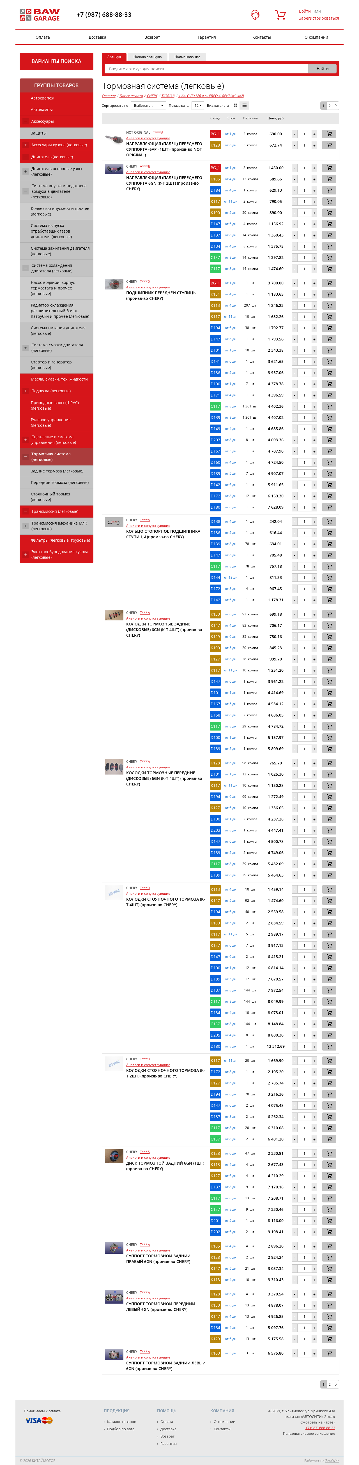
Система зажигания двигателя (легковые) (60, 250)
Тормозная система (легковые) (51, 456)
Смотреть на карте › (317, 1422)
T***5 (145, 1151)
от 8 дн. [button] (231, 235)
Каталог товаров (121, 1421)
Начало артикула (148, 56)
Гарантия (207, 37)
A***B (145, 166)
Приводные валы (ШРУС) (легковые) (55, 405)
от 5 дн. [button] (231, 212)
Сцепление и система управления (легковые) (53, 439)
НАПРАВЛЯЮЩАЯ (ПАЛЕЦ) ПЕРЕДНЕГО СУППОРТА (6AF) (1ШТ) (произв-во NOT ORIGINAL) (164, 149)
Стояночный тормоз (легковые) (50, 496)
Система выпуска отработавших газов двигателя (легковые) (51, 231)
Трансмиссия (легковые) (54, 511)
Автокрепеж (42, 98)
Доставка (97, 37)
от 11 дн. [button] (231, 201)
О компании (316, 37)
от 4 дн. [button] (231, 179)
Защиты (39, 133)
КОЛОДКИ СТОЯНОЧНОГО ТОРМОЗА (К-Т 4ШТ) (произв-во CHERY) (165, 901)
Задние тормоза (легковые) (57, 471)
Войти (305, 11)
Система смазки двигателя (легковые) (57, 347)
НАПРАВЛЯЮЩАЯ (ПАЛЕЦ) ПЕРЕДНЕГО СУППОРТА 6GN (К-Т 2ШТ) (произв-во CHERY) (164, 183)
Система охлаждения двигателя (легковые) (51, 268)
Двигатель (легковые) (52, 156)
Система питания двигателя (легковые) (58, 330)
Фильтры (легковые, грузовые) (60, 540)
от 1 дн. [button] (231, 134)
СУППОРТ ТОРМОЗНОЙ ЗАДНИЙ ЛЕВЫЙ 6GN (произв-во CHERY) (166, 1365)
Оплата (43, 37)
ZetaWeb (332, 1460)
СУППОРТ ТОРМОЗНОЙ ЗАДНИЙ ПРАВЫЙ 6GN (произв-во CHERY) (158, 1258)
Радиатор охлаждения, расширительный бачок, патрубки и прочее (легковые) (60, 310)
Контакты (261, 37)
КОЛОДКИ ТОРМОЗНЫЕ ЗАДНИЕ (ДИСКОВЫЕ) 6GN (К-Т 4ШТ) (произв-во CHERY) (164, 629)
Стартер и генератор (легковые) (51, 364)
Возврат (152, 37)
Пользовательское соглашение (309, 1433)
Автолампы (42, 109)
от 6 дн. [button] (231, 145)
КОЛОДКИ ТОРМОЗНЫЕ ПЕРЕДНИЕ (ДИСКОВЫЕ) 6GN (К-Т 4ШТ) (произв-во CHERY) (164, 778)
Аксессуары (42, 121)
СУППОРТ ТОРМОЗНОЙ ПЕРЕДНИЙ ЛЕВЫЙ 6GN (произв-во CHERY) (160, 1306)
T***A (145, 520)
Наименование (187, 56)
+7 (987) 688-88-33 (104, 15)
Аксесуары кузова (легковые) (59, 144)
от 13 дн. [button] (231, 577)
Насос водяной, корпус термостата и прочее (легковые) (53, 288)
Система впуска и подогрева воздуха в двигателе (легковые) (59, 191)
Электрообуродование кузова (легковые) (59, 554)
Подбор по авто (120, 1428)
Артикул (114, 56)
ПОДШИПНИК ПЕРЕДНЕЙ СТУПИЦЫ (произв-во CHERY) (161, 295)
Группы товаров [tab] (56, 85)
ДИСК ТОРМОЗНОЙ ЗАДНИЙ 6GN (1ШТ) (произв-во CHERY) (165, 1165)
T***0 (145, 281)
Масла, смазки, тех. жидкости (59, 379)
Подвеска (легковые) (51, 390)
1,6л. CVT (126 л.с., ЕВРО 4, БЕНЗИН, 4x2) (211, 95)
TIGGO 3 (167, 95)
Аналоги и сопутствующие (148, 138)
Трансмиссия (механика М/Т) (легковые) (59, 525)
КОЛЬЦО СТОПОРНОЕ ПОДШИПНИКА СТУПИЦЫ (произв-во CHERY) (163, 533)
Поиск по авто (131, 95)
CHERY (150, 96)
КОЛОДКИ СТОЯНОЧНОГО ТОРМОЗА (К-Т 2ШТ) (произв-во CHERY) (165, 1073)
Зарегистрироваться (319, 18)
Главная (109, 95)
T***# (158, 132)
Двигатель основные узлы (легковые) (56, 171)
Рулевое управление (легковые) (51, 422)
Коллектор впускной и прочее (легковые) (60, 211)
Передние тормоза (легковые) (60, 482)
